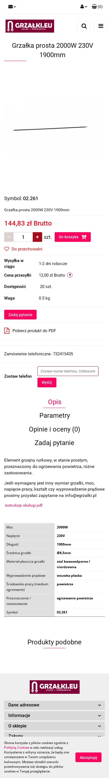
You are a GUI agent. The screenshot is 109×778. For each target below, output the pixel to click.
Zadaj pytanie (20, 315)
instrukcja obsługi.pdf (23, 505)
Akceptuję (88, 757)
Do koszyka (73, 237)
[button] (97, 7)
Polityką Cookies (16, 748)
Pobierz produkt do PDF (30, 331)
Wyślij (47, 382)
